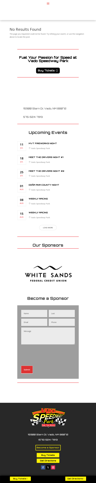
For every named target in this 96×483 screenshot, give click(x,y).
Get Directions (75, 478)
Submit (27, 369)
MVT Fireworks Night (43, 143)
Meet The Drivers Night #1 (46, 157)
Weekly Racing (38, 198)
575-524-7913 (33, 117)
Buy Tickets (19, 478)
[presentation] (31, 354)
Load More (48, 228)
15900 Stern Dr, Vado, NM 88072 (44, 108)
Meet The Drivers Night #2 (46, 171)
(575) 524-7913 (48, 439)
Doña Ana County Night (44, 185)
